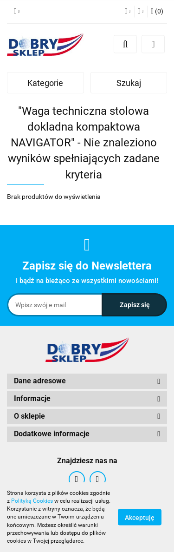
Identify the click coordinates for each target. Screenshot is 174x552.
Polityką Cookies (32, 501)
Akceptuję (140, 517)
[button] (157, 11)
